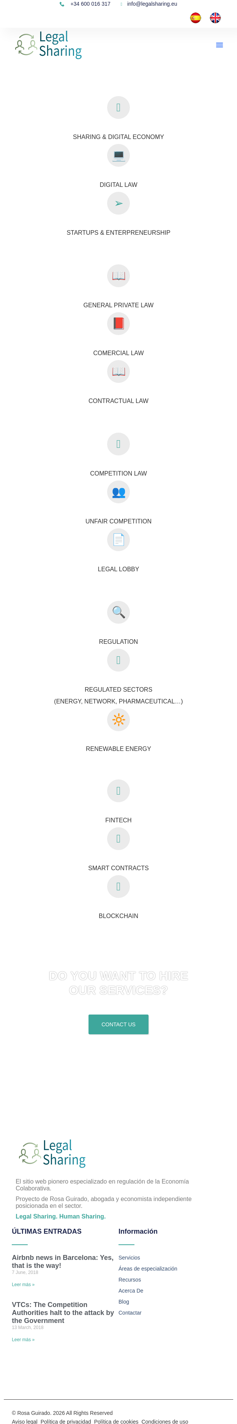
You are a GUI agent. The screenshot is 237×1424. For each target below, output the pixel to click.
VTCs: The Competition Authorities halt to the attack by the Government (63, 1312)
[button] (219, 45)
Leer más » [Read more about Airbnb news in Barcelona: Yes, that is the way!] (23, 1284)
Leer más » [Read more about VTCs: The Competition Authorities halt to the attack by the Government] (23, 1339)
